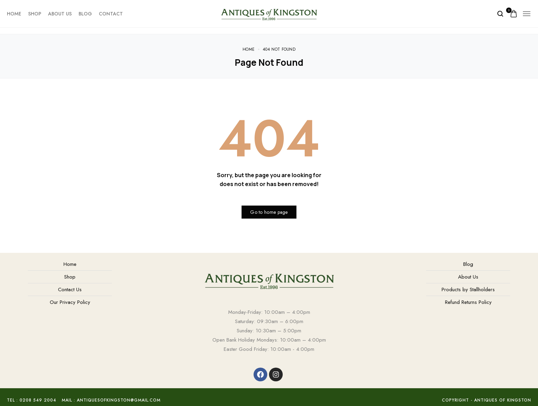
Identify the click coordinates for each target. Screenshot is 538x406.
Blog (85, 13)
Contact (111, 13)
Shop (34, 13)
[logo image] (269, 13)
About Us (60, 13)
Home (14, 13)
